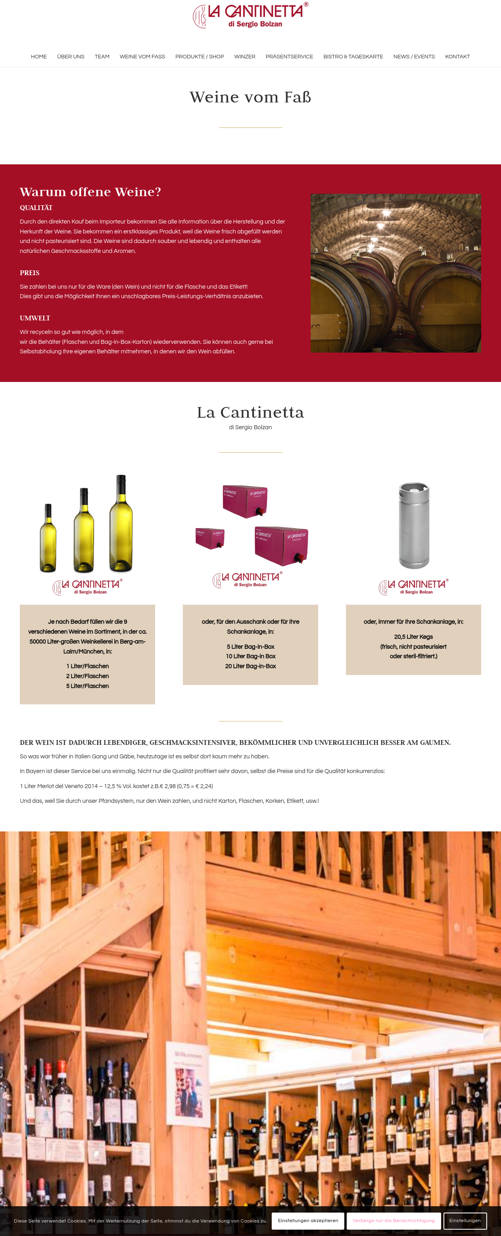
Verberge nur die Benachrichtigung (394, 1220)
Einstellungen (465, 1220)
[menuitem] (39, 57)
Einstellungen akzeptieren (308, 1220)
